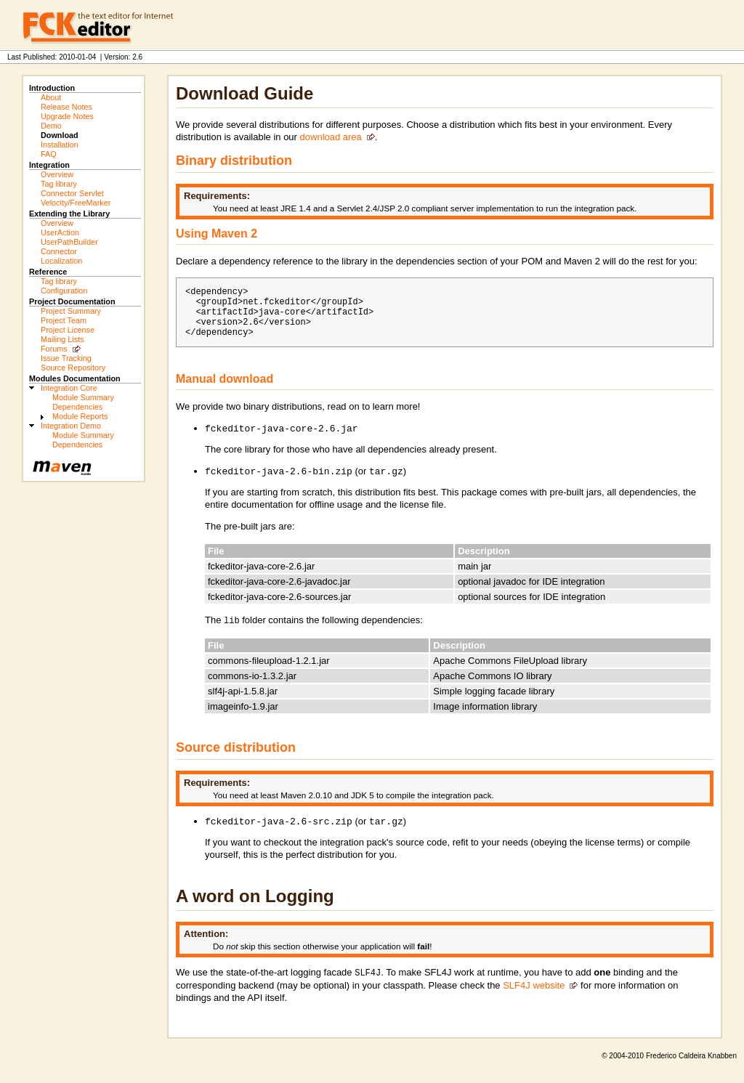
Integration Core (69, 388)
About (51, 97)
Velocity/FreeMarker (75, 202)
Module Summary (83, 397)
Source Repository (73, 367)
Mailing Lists (62, 339)
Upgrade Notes (67, 116)
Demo (51, 125)
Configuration (64, 290)
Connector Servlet (72, 193)
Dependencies (77, 406)
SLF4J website (534, 999)
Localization (61, 260)
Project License (67, 329)
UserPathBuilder (69, 242)
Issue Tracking (66, 358)
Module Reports (80, 416)
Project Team (63, 320)
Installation (59, 144)
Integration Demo (71, 425)
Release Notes (66, 106)
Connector (59, 251)
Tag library (59, 183)
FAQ (49, 154)
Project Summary (71, 311)
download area (331, 136)
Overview (57, 174)
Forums (54, 348)
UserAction (60, 232)
